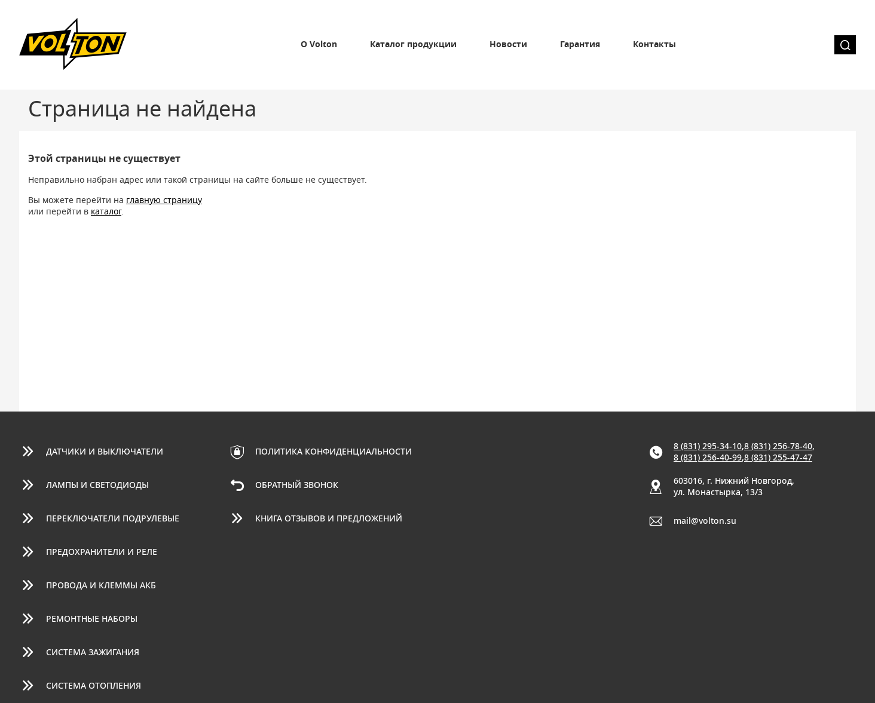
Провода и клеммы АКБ (101, 586)
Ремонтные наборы (91, 619)
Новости (508, 45)
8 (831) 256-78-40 (778, 447)
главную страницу (164, 201)
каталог (106, 212)
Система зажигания (92, 653)
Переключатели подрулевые (112, 519)
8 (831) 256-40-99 (708, 458)
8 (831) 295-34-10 (708, 447)
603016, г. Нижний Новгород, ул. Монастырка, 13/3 (734, 487)
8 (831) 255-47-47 (778, 458)
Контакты (654, 45)
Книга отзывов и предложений (328, 519)
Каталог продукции (413, 45)
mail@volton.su (705, 521)
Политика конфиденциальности (333, 452)
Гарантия (580, 45)
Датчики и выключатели (104, 452)
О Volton (319, 45)
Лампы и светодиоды (97, 485)
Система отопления (93, 686)
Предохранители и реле (101, 552)
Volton (73, 45)
